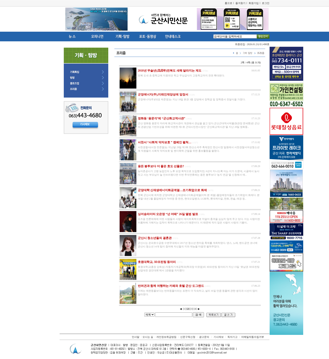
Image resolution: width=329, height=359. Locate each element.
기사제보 (219, 337)
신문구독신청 (187, 337)
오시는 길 (147, 337)
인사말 (135, 337)
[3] (191, 308)
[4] (195, 308)
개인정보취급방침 (166, 337)
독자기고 (232, 337)
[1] (184, 308)
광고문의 (204, 337)
